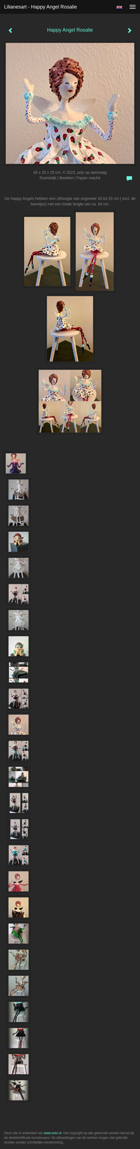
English (119, 7)
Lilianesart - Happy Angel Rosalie (40, 7)
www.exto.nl (52, 1133)
